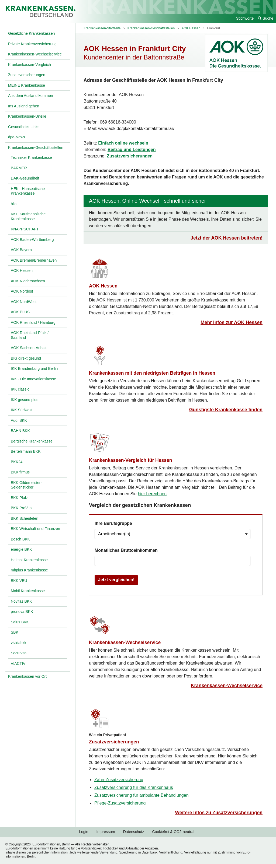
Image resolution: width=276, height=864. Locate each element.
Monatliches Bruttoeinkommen (126, 550)
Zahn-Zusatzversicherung (118, 779)
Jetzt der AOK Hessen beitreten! (227, 238)
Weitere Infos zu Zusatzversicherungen (219, 812)
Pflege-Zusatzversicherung (120, 803)
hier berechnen (152, 493)
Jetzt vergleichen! (116, 579)
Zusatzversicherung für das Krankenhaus (133, 787)
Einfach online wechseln (123, 143)
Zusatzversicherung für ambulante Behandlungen (141, 795)
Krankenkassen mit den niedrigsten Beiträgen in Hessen (152, 373)
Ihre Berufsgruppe (113, 523)
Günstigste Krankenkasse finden (226, 409)
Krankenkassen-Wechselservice (125, 642)
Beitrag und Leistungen (132, 149)
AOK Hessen (103, 286)
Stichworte (245, 18)
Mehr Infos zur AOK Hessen (232, 322)
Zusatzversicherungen (130, 156)
